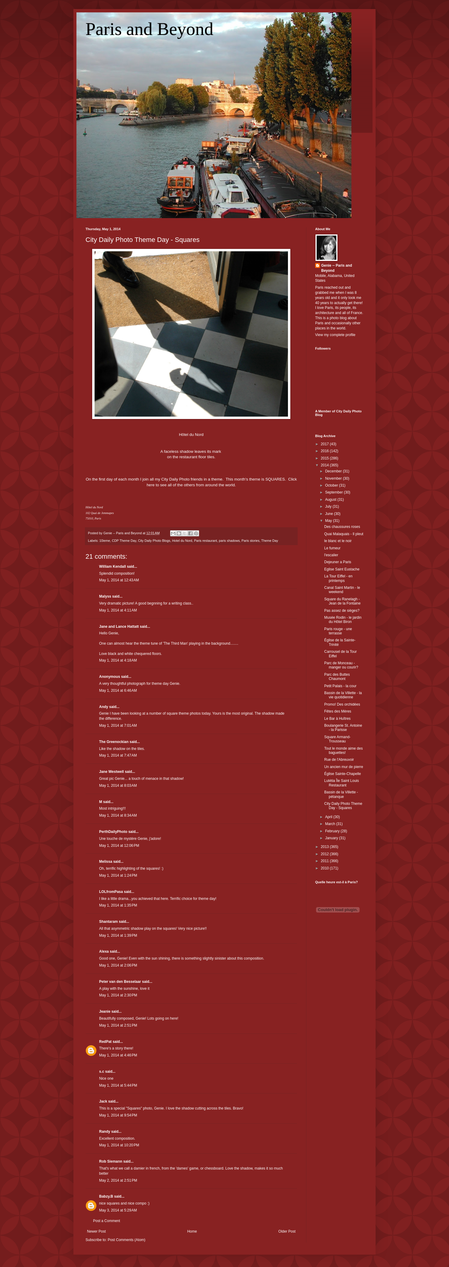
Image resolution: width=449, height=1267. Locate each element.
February (333, 831)
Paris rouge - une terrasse (338, 631)
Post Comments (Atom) (126, 1240)
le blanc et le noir (338, 541)
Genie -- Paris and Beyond (336, 268)
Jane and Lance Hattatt (119, 626)
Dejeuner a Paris (337, 562)
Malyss (105, 596)
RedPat (105, 1042)
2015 (325, 458)
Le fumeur (332, 548)
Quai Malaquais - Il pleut (343, 534)
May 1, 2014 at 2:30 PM (118, 995)
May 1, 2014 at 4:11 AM (118, 610)
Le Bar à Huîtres (337, 718)
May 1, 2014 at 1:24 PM (118, 875)
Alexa (104, 951)
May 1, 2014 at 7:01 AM (118, 725)
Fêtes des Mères (337, 711)
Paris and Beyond (149, 29)
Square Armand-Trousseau (337, 739)
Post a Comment (106, 1221)
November (334, 478)
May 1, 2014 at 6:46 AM (118, 690)
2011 (325, 861)
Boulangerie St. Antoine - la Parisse (343, 727)
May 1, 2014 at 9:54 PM (118, 1115)
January (332, 838)
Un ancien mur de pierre (343, 767)
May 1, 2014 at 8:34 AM (118, 815)
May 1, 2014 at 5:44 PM (118, 1085)
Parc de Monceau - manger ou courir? (341, 665)
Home (192, 1231)
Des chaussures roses (342, 527)
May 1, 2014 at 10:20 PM (119, 1145)
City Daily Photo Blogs (154, 540)
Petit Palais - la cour (340, 686)
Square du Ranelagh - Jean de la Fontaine (342, 601)
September (334, 492)
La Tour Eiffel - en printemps (338, 578)
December (334, 471)
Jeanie (104, 1011)
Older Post (287, 1231)
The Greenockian (113, 742)
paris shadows (229, 540)
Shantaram (108, 921)
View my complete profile (335, 335)
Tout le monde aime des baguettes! (343, 750)
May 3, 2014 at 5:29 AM (118, 1210)
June (329, 514)
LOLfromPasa (111, 892)
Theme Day (269, 540)
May (329, 521)
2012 (325, 854)
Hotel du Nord (182, 540)
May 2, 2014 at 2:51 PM (118, 1180)
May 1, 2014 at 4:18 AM (118, 660)
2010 (325, 868)
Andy (103, 707)
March (330, 824)
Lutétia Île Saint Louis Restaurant (341, 783)
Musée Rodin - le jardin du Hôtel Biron (342, 619)
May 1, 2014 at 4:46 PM (118, 1055)
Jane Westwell (111, 772)
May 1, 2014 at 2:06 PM (118, 965)
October (332, 485)
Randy (104, 1131)
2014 (325, 465)
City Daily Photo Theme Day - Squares (142, 239)
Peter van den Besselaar (120, 982)
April (329, 817)
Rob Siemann (110, 1161)
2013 (325, 847)
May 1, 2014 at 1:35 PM (118, 905)
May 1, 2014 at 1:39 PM (118, 935)
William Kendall (112, 566)
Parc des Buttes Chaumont (337, 676)
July (329, 506)
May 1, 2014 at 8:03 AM (118, 785)
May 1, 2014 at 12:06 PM (119, 845)
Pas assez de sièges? (342, 610)
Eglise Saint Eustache (342, 569)
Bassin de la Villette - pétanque (341, 794)
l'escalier (331, 555)
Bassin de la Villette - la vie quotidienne (343, 695)
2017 (325, 444)
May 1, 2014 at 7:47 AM (118, 755)
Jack (103, 1101)
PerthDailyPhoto (113, 832)
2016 (325, 451)
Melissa (105, 861)
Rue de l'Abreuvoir (339, 759)
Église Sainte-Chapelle (342, 774)
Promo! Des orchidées (342, 704)
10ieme (104, 540)
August (331, 499)
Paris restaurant (205, 540)
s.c (101, 1071)
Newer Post (96, 1231)
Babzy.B (106, 1196)
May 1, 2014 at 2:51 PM (118, 1025)
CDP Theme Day (124, 540)
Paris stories (250, 540)
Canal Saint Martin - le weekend (342, 590)
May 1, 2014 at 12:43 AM (119, 580)
